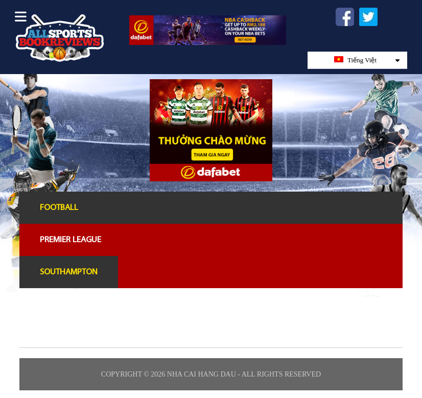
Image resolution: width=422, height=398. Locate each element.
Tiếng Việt (367, 60)
